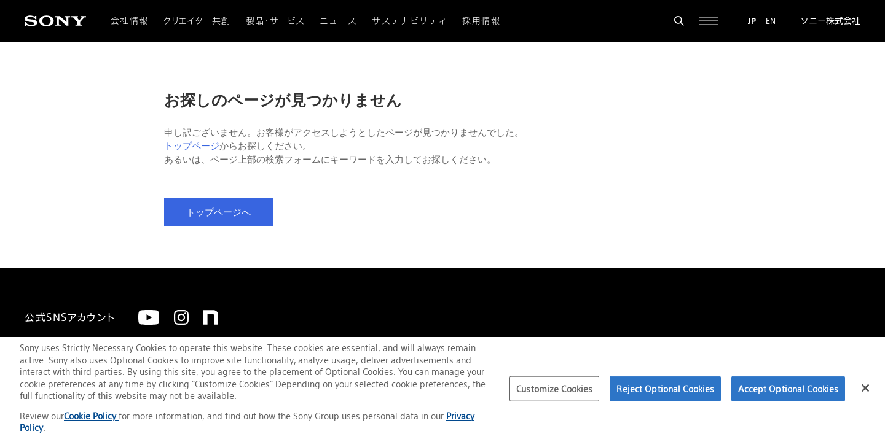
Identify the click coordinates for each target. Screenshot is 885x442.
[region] (442, 389)
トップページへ (218, 212)
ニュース (339, 21)
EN (771, 21)
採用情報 (481, 21)
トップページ (191, 146)
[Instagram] (181, 317)
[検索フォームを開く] (679, 21)
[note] (210, 317)
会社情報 (130, 21)
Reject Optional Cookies (665, 388)
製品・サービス (275, 21)
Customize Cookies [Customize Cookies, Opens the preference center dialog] (554, 388)
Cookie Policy (91, 416)
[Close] (865, 387)
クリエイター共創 (197, 21)
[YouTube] (148, 317)
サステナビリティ (409, 21)
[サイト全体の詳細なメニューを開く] (708, 21)
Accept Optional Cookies (788, 388)
